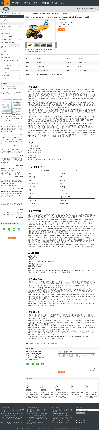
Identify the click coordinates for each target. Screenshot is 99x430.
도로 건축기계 (5, 20)
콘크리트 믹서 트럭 (6, 29)
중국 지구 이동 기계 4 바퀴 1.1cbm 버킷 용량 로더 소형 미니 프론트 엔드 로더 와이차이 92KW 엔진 (47, 396)
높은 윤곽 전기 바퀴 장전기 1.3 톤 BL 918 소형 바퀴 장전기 (37, 410)
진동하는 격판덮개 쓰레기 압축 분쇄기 (10, 46)
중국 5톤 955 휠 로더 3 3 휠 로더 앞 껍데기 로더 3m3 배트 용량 (77, 394)
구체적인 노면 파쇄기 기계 (8, 36)
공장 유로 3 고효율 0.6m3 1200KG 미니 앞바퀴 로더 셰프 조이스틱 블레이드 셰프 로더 (32, 395)
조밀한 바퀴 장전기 (35, 343)
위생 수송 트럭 (5, 54)
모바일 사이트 (80, 422)
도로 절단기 (4, 51)
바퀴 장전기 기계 (25, 13)
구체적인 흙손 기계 (6, 72)
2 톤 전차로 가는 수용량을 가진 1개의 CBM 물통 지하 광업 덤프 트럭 (62, 418)
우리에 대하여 (16, 3)
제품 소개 (17, 13)
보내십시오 (81, 412)
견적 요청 (55, 3)
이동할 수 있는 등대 (6, 65)
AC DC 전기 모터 (5, 78)
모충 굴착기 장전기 (6, 39)
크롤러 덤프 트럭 (5, 57)
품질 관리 (36, 3)
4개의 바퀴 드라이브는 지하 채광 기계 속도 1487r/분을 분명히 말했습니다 (62, 414)
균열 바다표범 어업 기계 (7, 43)
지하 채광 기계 (5, 75)
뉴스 (62, 3)
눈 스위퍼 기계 (5, 69)
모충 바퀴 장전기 (45, 343)
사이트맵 (84, 420)
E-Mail (78, 420)
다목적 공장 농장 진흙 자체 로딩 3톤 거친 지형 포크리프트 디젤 (12, 414)
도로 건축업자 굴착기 (6, 26)
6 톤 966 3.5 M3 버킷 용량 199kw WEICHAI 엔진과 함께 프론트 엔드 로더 (91, 395)
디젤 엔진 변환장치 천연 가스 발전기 (9, 61)
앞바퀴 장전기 (54, 343)
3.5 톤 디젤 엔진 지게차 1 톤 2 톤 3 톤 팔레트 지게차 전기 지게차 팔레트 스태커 (12, 419)
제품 (7, 3)
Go (97, 10)
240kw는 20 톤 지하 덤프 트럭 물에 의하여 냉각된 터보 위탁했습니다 (62, 421)
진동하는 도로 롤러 (6, 33)
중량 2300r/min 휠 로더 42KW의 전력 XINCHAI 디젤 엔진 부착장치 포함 (37, 414)
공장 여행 (26, 3)
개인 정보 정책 (19, 428)
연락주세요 (45, 3)
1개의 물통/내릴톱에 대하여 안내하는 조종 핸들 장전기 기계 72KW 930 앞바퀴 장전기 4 (62, 395)
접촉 (63, 29)
